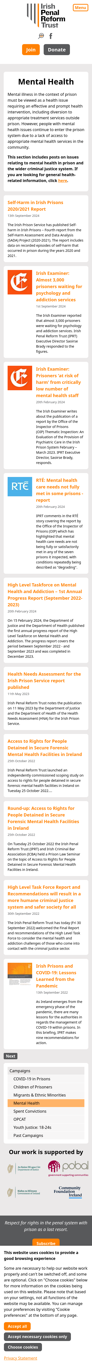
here (62, 180)
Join (31, 49)
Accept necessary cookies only (37, 1336)
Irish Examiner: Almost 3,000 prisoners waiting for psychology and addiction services (59, 286)
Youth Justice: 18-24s (32, 1127)
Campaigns (20, 1070)
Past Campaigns (28, 1135)
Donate (57, 49)
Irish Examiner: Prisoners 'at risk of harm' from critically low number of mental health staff (58, 382)
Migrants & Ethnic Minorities (39, 1095)
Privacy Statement (20, 1358)
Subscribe (46, 1243)
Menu (80, 7)
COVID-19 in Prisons (31, 1079)
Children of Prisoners (32, 1087)
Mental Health (26, 1103)
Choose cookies (23, 1347)
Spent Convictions (29, 1111)
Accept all (17, 1326)
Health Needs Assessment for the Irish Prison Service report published (44, 680)
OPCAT (19, 1119)
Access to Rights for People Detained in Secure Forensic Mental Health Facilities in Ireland (45, 747)
